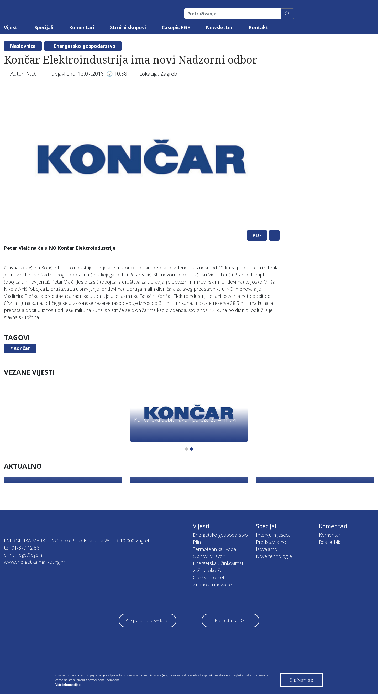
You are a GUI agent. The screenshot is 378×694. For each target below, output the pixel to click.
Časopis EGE (176, 27)
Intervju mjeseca (273, 535)
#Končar (20, 348)
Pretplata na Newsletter (147, 620)
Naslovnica (23, 46)
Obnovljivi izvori (209, 556)
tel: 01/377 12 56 (21, 548)
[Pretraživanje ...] (232, 13)
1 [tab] (186, 449)
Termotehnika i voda (214, 549)
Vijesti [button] (11, 27)
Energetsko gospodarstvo (85, 46)
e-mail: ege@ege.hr (24, 555)
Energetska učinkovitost (218, 563)
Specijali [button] (43, 27)
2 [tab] (191, 449)
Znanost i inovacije (212, 584)
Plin (197, 542)
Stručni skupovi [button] (128, 27)
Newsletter (219, 27)
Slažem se (301, 680)
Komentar (329, 535)
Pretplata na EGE (230, 620)
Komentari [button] (81, 27)
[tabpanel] (142, 157)
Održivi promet (208, 577)
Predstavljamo (271, 542)
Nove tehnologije (274, 556)
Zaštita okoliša (208, 570)
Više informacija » (68, 685)
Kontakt (258, 27)
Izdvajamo (266, 549)
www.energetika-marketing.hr (34, 562)
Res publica (331, 542)
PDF (257, 235)
